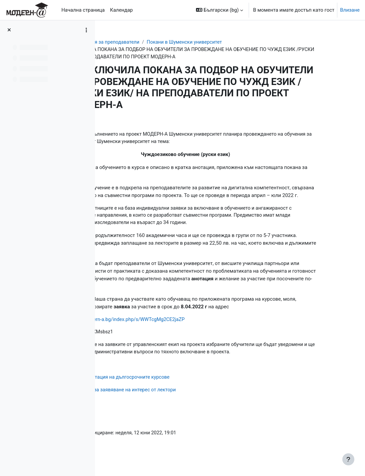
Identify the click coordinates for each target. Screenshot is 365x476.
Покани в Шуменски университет (241, 42)
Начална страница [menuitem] (83, 10)
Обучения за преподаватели (162, 42)
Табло (115, 42)
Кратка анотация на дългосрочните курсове (174, 386)
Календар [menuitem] (121, 10)
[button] (219, 10)
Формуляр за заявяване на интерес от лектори (178, 399)
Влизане (350, 10)
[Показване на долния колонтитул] (348, 459)
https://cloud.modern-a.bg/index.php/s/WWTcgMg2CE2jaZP (175, 328)
